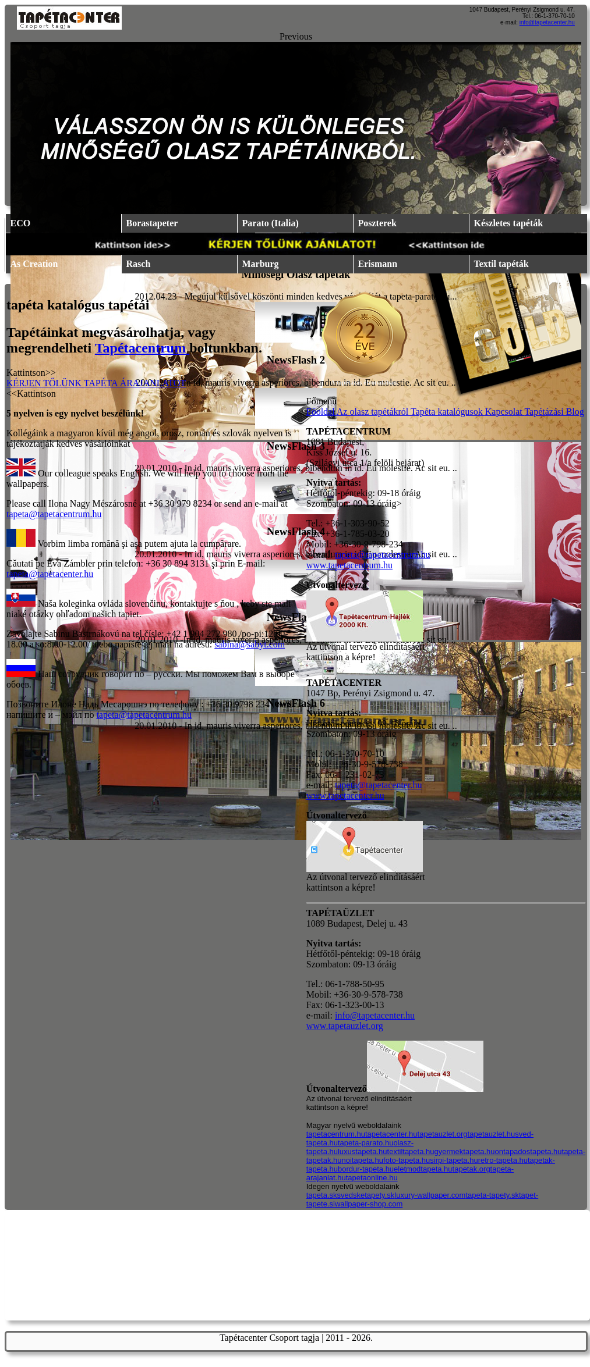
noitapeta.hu (362, 1160)
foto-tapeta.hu (406, 1160)
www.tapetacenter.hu (345, 795)
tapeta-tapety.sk (492, 1195)
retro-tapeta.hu (503, 1160)
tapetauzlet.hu (491, 1134)
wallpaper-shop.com (368, 1203)
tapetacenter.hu (391, 1134)
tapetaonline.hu (372, 1177)
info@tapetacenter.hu (547, 22)
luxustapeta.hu (362, 1151)
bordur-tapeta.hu (366, 1169)
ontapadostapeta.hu (528, 1151)
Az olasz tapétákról (374, 411)
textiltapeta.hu (410, 1151)
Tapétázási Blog (554, 411)
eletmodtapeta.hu (423, 1169)
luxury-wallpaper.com (429, 1195)
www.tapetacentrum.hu (349, 565)
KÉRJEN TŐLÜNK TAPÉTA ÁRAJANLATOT (96, 383)
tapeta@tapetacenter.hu (49, 574)
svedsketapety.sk (366, 1195)
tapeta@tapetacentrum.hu (54, 514)
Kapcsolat (505, 411)
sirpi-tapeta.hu (454, 1160)
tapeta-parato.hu (365, 1142)
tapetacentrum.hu (335, 1134)
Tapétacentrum (142, 347)
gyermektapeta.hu (464, 1151)
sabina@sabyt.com (249, 644)
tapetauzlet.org (443, 1134)
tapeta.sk (321, 1195)
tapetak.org (471, 1169)
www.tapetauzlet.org (344, 1026)
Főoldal (321, 411)
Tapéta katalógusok (448, 411)
